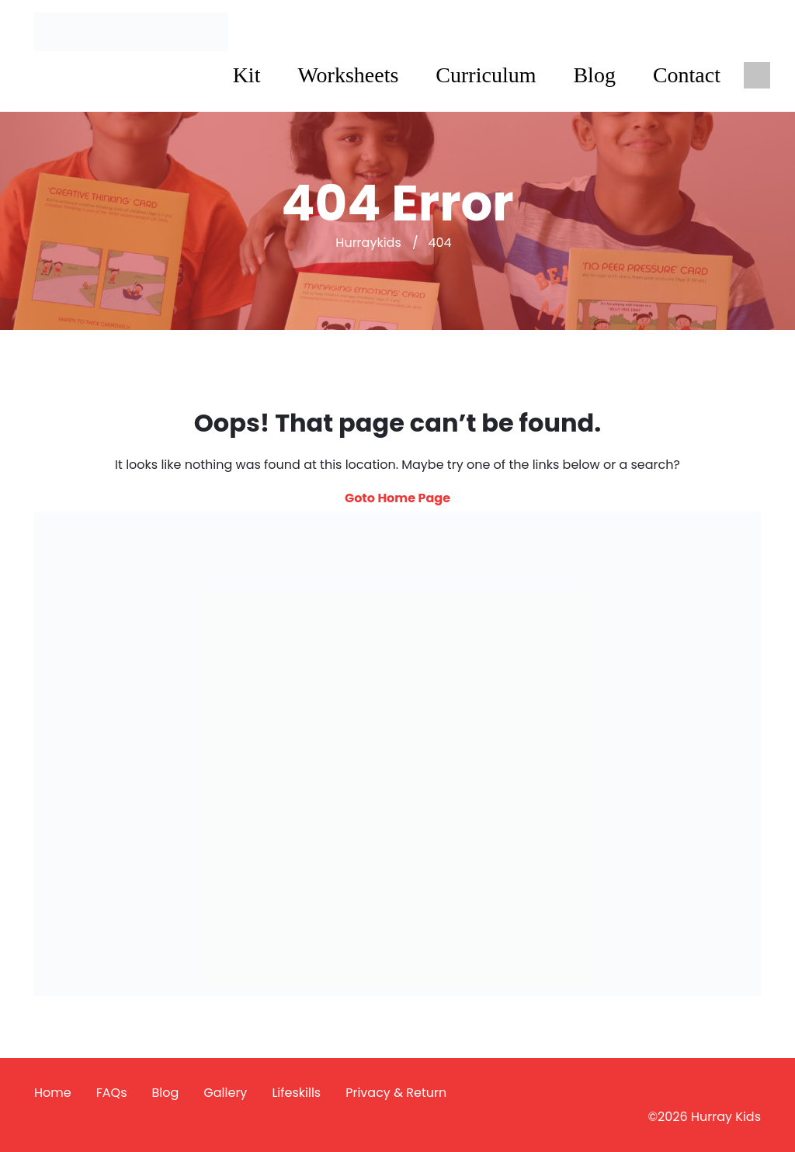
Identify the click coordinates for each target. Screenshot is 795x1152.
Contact (686, 75)
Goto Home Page (397, 498)
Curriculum (486, 75)
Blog (594, 75)
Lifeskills (296, 1093)
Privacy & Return (395, 1093)
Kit (247, 75)
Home (52, 1093)
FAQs (111, 1093)
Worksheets (347, 75)
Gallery (225, 1093)
